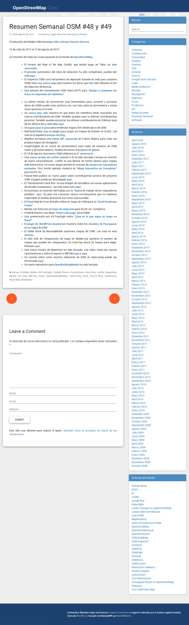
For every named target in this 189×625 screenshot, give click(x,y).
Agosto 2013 (139, 262)
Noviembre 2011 (141, 340)
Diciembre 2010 (140, 373)
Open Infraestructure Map (146, 522)
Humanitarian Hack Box (82, 272)
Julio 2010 (138, 388)
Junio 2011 (138, 354)
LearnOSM (138, 515)
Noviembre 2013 (141, 251)
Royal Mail (14, 279)
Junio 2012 (138, 314)
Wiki (109, 14)
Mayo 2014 (138, 229)
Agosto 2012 (139, 306)
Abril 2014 (137, 232)
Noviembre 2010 (141, 377)
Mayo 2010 (138, 395)
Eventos (45, 34)
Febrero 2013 (139, 284)
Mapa (65, 14)
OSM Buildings (140, 537)
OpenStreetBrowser (143, 530)
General (136, 71)
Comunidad (138, 57)
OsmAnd (137, 545)
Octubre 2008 (139, 465)
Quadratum (110, 276)
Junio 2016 (138, 177)
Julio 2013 (138, 266)
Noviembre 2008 (141, 462)
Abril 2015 (137, 206)
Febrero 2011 (139, 365)
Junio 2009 (138, 436)
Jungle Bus (138, 500)
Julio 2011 (138, 351)
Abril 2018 (137, 151)
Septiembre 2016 (141, 173)
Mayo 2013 (138, 273)
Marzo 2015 (138, 210)
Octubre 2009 (139, 421)
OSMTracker (139, 563)
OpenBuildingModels (57, 276)
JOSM (135, 496)
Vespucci (137, 585)
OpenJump (75, 276)
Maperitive (110, 272)
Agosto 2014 (139, 221)
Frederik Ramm (61, 272)
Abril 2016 (137, 184)
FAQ (134, 68)
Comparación (139, 53)
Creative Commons (119, 612)
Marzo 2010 (138, 402)
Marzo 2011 (138, 362)
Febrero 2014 (139, 240)
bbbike (33, 272)
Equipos (136, 60)
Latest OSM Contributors (146, 511)
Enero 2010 (138, 410)
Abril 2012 (137, 321)
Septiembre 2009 (141, 425)
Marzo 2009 (138, 447)
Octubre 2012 (139, 299)
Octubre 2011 (139, 343)
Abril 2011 (137, 358)
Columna (137, 49)
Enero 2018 (138, 155)
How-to (136, 75)
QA (133, 108)
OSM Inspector (140, 541)
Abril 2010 (137, 399)
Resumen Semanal (67, 34)
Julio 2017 (138, 162)
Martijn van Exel (18, 276)
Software (82, 34)
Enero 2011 (138, 369)
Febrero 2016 (139, 192)
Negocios (137, 97)
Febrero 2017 (139, 169)
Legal (53, 34)
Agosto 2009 (139, 428)
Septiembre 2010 (141, 380)
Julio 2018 (138, 147)
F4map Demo (139, 485)
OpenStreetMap (131, 14)
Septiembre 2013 (141, 258)
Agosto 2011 (139, 347)
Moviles (136, 90)
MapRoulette (139, 519)
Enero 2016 (138, 195)
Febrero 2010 (139, 406)
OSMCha (137, 548)
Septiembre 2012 (141, 303)
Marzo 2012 (138, 325)
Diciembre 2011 (140, 336)
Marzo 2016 (138, 188)
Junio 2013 (138, 269)
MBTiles (32, 276)
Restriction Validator (143, 567)
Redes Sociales (140, 112)
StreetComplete (140, 570)
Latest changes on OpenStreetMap (151, 508)
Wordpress (26, 279)
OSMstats (137, 559)
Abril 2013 (137, 277)
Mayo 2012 (138, 317)
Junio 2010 (138, 391)
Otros (135, 101)
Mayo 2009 (138, 439)
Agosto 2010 (139, 384)
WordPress (82, 615)
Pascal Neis (96, 276)
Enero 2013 (138, 288)
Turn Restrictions (141, 578)
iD (133, 493)
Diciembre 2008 (140, 458)
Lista (97, 14)
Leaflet (100, 272)
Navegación (138, 94)
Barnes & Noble (20, 272)
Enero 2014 (138, 243)
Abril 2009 (137, 443)
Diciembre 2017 (140, 158)
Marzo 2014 (138, 236)
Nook (41, 276)
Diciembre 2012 (140, 291)
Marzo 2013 (138, 280)
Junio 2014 (138, 225)
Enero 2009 (138, 454)
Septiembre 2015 (141, 199)
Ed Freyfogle (44, 272)
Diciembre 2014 (140, 214)
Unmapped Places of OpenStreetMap (153, 582)
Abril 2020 (137, 140)
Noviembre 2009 (141, 417)
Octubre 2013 (139, 254)
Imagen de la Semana (144, 79)
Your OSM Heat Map (143, 589)
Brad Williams (124, 615)
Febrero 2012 (139, 328)
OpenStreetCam (141, 533)
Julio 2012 (138, 310)
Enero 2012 (138, 332)
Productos (138, 105)
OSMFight (137, 552)
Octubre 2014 (139, 217)
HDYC (135, 489)
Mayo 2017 (138, 166)
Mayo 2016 (138, 180)
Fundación (81, 14)
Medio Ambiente (141, 86)
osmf (85, 276)
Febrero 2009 (139, 451)
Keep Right (138, 504)
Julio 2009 (138, 432)
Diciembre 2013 (140, 247)
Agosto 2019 (139, 143)
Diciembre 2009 (140, 414)
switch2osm (139, 574)
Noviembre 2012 (141, 295)
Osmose (136, 556)
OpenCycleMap (140, 526)
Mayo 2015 (138, 203)
